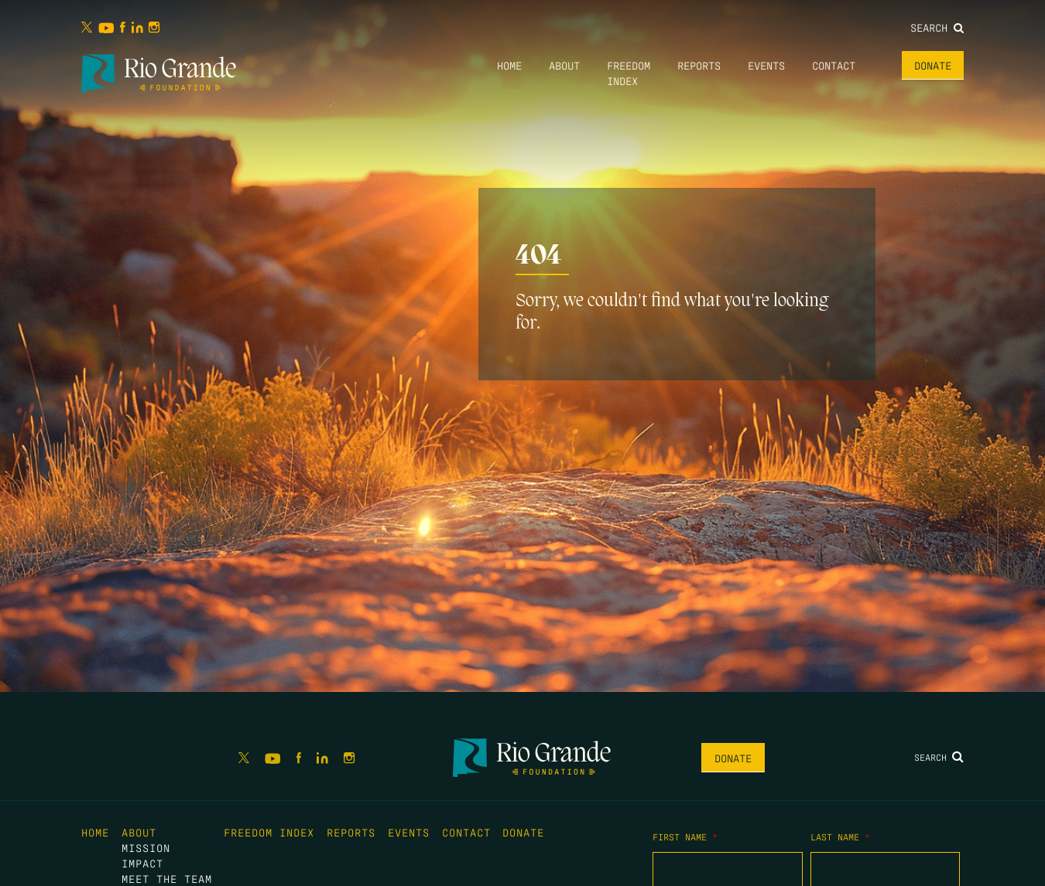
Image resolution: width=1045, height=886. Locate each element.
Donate (932, 65)
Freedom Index (269, 832)
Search (937, 27)
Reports (699, 65)
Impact (142, 863)
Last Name (840, 836)
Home (509, 65)
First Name (685, 836)
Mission (146, 847)
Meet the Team (167, 878)
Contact (833, 65)
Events (766, 65)
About (564, 65)
